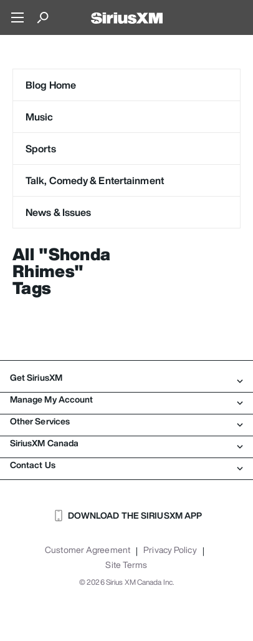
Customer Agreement (87, 550)
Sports (41, 148)
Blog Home (51, 84)
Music (40, 116)
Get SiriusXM (126, 377)
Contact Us (126, 465)
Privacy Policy (169, 550)
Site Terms (126, 565)
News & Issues (58, 212)
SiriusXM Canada (126, 443)
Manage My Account (126, 399)
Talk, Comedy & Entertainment (95, 180)
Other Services (126, 421)
